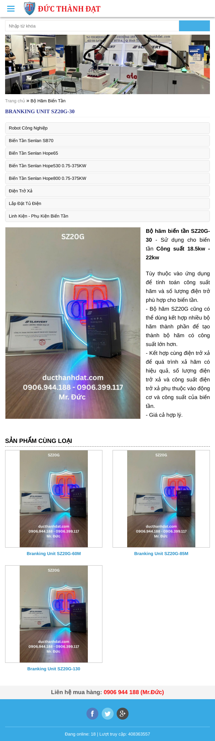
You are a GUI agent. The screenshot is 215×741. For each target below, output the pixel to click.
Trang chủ (15, 100)
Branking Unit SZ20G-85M (161, 553)
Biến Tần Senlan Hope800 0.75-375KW (47, 178)
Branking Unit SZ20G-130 (53, 668)
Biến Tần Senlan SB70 (31, 140)
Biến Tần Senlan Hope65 (33, 153)
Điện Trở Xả (21, 190)
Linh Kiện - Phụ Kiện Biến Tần (38, 216)
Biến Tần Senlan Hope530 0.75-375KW (47, 165)
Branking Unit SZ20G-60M (54, 553)
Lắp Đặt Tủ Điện (25, 203)
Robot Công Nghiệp (28, 128)
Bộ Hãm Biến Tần (48, 100)
